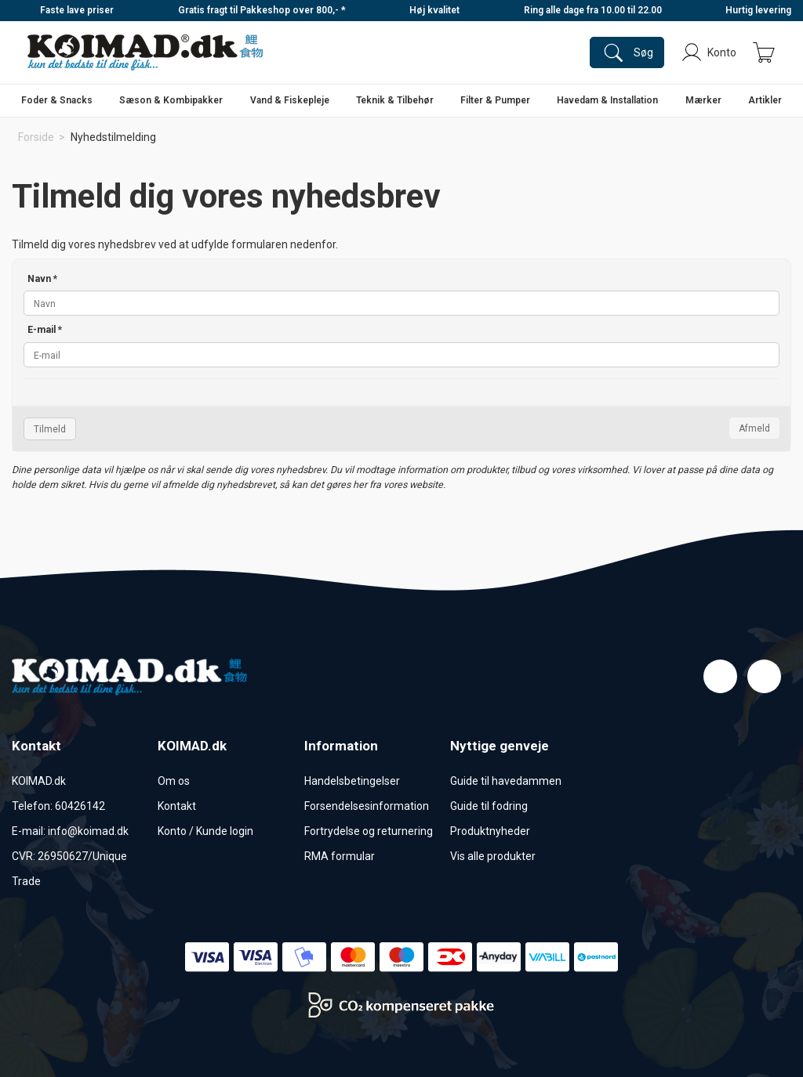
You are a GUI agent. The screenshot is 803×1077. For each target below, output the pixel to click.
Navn (42, 278)
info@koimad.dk (88, 831)
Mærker (703, 100)
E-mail (44, 329)
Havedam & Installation (607, 100)
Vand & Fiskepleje (289, 100)
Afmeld (754, 428)
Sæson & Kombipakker (171, 100)
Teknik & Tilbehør (395, 100)
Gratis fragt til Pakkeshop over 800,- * (262, 10)
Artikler (765, 100)
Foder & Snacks (57, 100)
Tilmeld (50, 429)
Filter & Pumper (495, 100)
